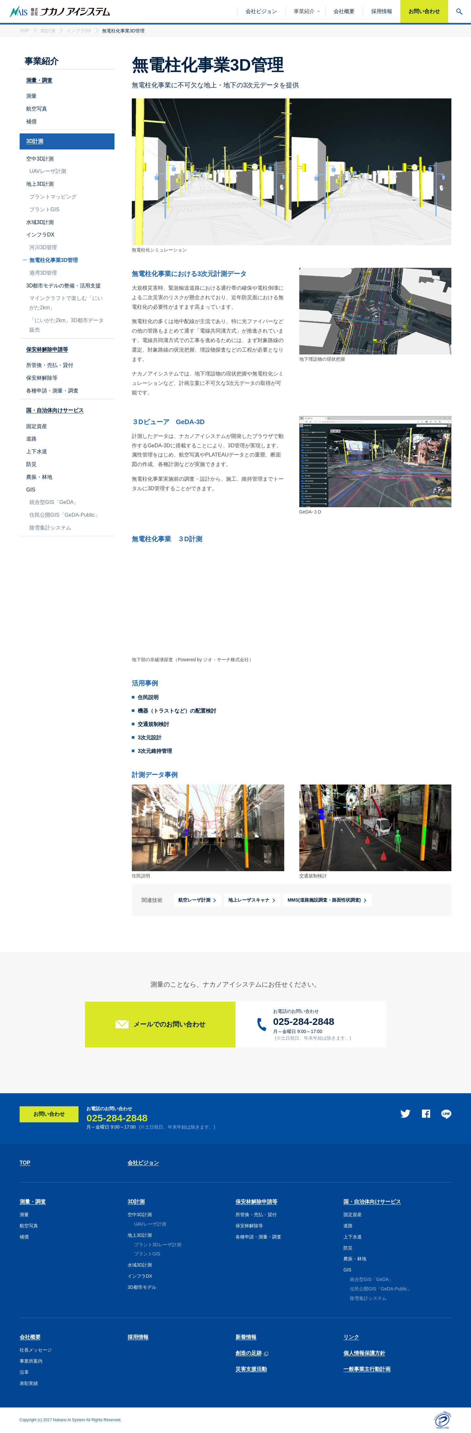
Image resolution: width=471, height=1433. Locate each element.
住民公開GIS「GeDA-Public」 (64, 515)
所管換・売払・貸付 (49, 365)
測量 (31, 96)
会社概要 (30, 1337)
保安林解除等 (42, 378)
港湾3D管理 (43, 273)
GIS (30, 489)
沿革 (24, 1372)
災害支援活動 (251, 1369)
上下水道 (36, 451)
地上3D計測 (40, 184)
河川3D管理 (43, 247)
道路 (31, 438)
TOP (25, 1162)
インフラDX (40, 234)
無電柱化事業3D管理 (53, 260)
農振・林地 (39, 477)
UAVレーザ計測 (47, 171)
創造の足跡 (249, 1353)
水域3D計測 (40, 222)
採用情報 (138, 1337)
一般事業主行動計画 (367, 1369)
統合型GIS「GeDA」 (54, 502)
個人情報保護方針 (364, 1353)
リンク (351, 1337)
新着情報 (246, 1337)
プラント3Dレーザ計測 (157, 1244)
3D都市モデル (142, 1287)
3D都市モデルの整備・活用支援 (63, 285)
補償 (31, 121)
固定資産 (36, 426)
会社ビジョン (143, 1162)
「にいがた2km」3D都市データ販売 (66, 325)
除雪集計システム (50, 527)
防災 (31, 464)
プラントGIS (44, 209)
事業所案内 (31, 1361)
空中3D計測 (40, 159)
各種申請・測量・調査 (52, 390)
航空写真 (36, 109)
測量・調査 (33, 1201)
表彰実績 (29, 1383)
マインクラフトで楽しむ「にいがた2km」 (66, 302)
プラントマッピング (53, 196)
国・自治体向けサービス (372, 1201)
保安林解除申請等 (256, 1201)
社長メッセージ (36, 1350)
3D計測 (136, 1201)
